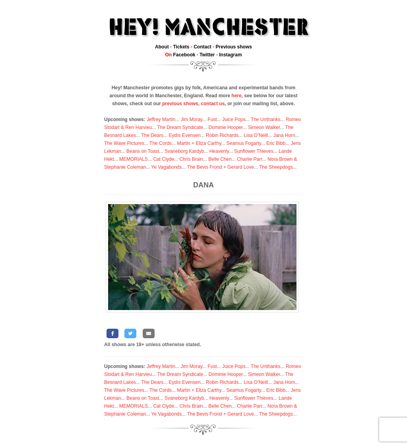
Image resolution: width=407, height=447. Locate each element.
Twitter (207, 55)
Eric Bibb (275, 143)
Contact (202, 47)
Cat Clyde (163, 159)
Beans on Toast (142, 151)
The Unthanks (266, 119)
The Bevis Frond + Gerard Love (220, 167)
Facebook (184, 55)
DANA (203, 185)
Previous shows (234, 47)
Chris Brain (191, 159)
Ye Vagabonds (166, 167)
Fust (212, 119)
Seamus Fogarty (244, 143)
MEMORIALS (133, 159)
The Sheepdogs (276, 167)
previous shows (180, 103)
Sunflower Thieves (253, 151)
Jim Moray (191, 119)
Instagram (230, 55)
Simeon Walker (264, 127)
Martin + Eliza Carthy (199, 143)
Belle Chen (220, 159)
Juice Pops (234, 119)
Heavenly (219, 151)
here (236, 95)
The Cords (160, 143)
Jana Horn (284, 135)
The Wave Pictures (124, 143)
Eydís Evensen (185, 135)
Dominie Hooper (226, 127)
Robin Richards (222, 135)
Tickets (181, 47)
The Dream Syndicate (180, 127)
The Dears (152, 135)
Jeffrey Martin (161, 119)
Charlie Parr (249, 159)
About (162, 47)
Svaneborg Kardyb (184, 151)
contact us (213, 103)
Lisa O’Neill (256, 135)
